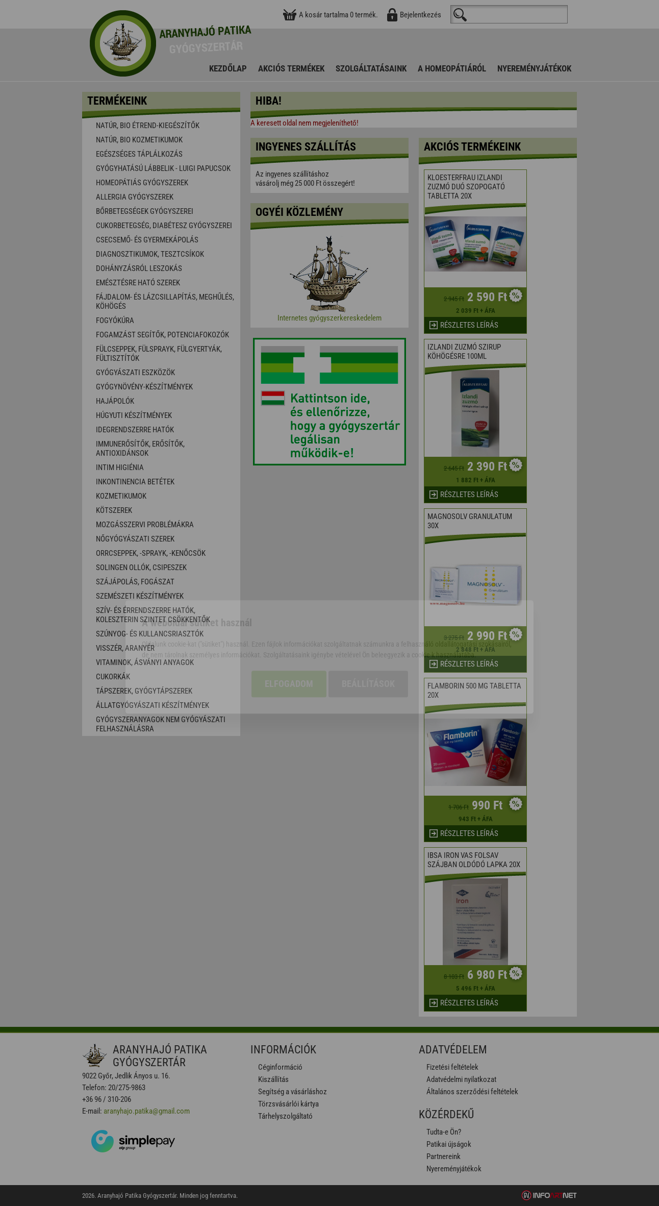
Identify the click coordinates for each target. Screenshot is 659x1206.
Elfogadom (289, 630)
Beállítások (368, 630)
